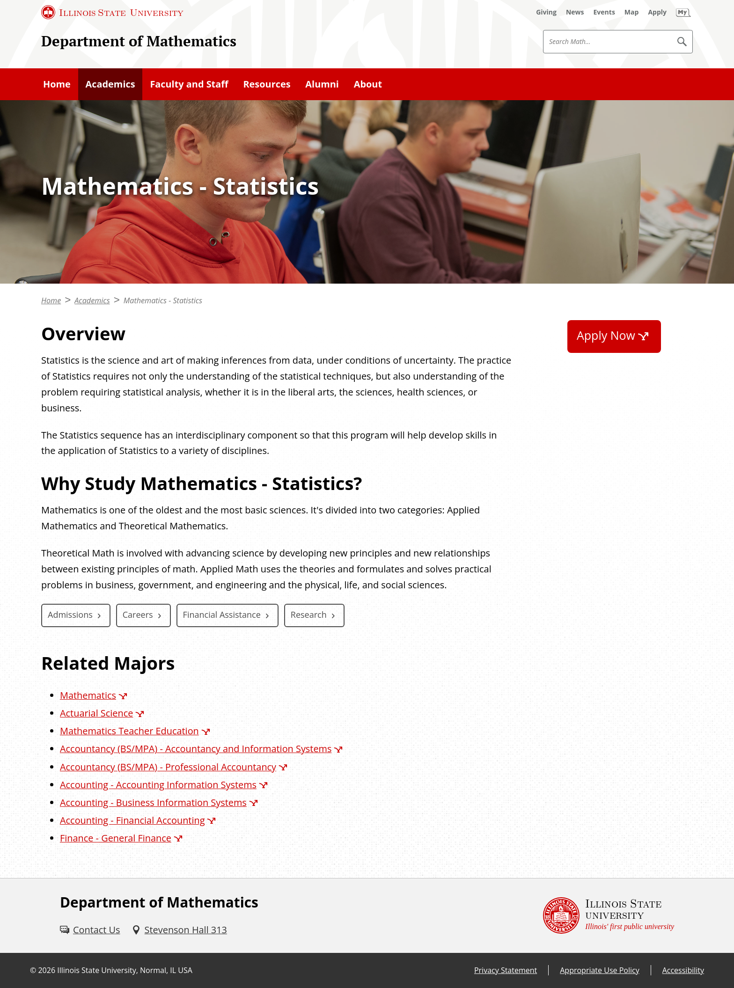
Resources (266, 84)
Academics (110, 84)
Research (309, 614)
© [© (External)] (33, 970)
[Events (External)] (604, 12)
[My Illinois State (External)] (683, 12)
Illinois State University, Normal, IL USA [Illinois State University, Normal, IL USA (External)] (124, 970)
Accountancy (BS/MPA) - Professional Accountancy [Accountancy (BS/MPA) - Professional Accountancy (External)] (168, 767)
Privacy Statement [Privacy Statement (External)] (505, 970)
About (368, 84)
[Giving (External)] (546, 12)
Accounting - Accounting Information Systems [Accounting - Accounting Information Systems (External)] (158, 784)
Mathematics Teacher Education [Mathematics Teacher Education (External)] (129, 731)
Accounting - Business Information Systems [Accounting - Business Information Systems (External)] (153, 802)
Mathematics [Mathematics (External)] (88, 695)
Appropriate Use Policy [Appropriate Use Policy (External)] (599, 970)
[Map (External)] (632, 12)
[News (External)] (575, 12)
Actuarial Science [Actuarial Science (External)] (96, 713)
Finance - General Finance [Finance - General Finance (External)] (115, 838)
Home (57, 84)
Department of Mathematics (138, 41)
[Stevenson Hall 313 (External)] (179, 930)
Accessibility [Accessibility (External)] (683, 970)
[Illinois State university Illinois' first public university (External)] (608, 915)
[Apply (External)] (657, 12)
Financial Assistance (222, 614)
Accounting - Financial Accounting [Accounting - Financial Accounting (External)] (132, 820)
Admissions (70, 614)
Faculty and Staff (189, 84)
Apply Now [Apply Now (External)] (606, 335)
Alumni (322, 84)
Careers (138, 614)
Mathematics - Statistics (163, 300)
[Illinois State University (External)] (112, 12)
